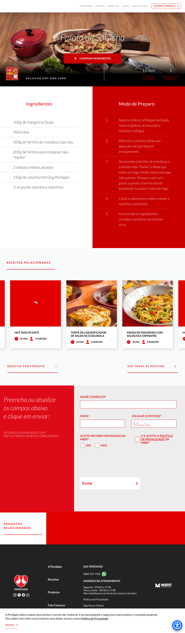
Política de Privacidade (157, 437)
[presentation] (107, 464)
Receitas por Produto (32, 366)
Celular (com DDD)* (147, 416)
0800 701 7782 (91, 573)
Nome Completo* (93, 397)
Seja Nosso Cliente (93, 605)
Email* (85, 416)
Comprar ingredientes (92, 58)
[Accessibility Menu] (177, 625)
